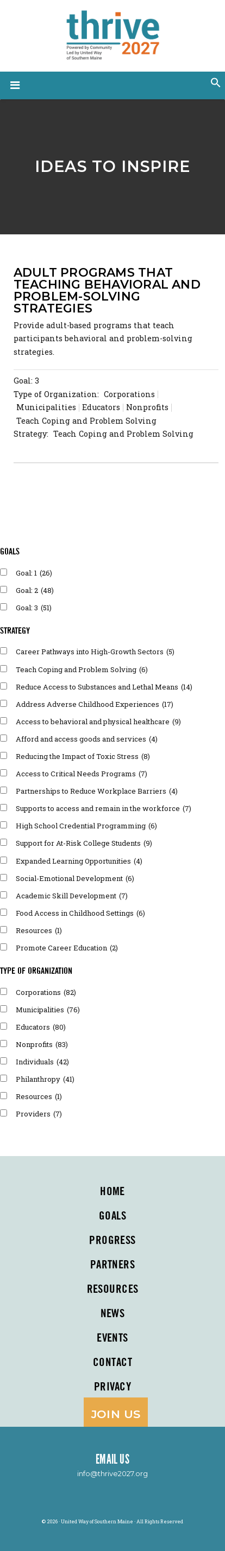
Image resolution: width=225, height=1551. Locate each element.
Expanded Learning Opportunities (79, 861)
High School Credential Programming (86, 826)
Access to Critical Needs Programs (81, 773)
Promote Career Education (67, 948)
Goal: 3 (26, 380)
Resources (39, 930)
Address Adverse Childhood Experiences (94, 704)
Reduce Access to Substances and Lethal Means (104, 687)
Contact (112, 1363)
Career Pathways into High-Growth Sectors (95, 651)
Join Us (116, 1414)
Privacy (112, 1387)
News (113, 1314)
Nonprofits (42, 1044)
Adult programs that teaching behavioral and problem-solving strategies (107, 290)
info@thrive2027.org (112, 1473)
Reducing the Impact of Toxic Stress (83, 756)
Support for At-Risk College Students (84, 843)
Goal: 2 (35, 590)
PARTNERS (112, 1265)
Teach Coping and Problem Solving (82, 669)
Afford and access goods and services (87, 739)
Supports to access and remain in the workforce (103, 808)
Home (112, 1192)
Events (112, 1338)
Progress (112, 1241)
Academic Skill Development (72, 896)
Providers (39, 1114)
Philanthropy (45, 1079)
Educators (41, 1027)
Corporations (46, 992)
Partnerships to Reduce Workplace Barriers (97, 791)
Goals (112, 1216)
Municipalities (48, 1009)
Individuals (42, 1062)
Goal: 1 (34, 573)
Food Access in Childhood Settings (80, 913)
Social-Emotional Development (75, 878)
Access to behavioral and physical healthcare (98, 721)
